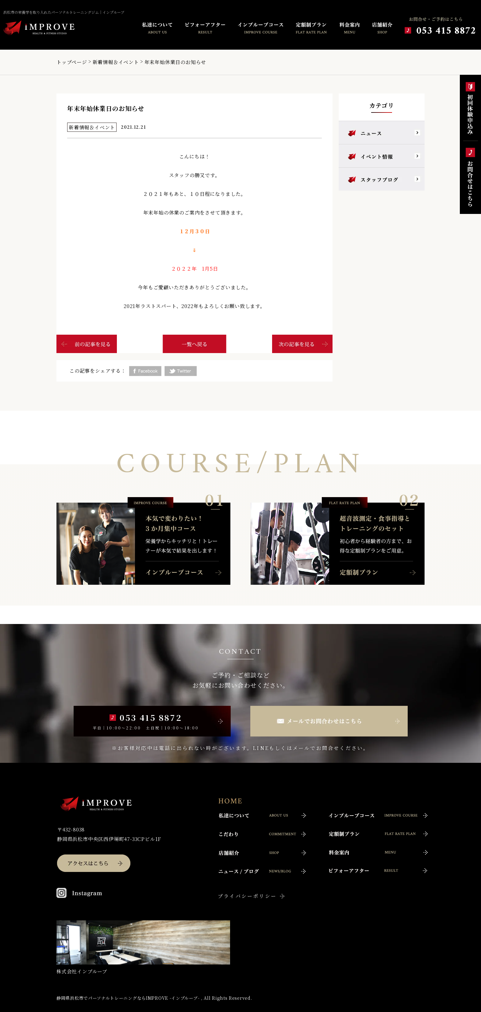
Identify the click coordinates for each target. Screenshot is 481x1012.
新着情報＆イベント (116, 62)
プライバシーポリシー (247, 896)
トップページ (71, 62)
